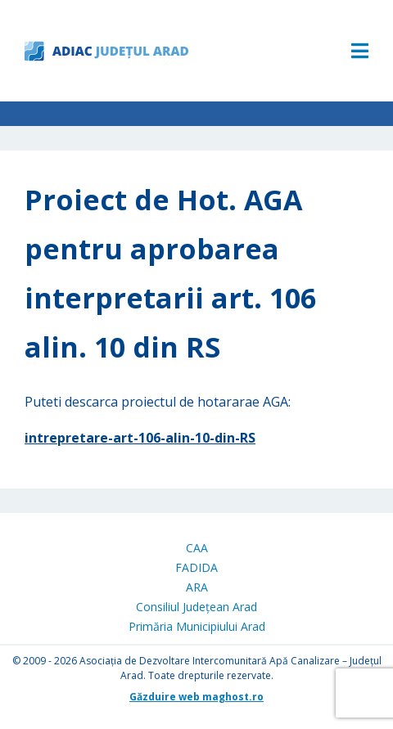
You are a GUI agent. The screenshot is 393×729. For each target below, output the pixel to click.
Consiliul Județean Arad (196, 606)
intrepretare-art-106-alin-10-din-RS (140, 438)
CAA (197, 548)
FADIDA (196, 567)
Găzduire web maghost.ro (196, 697)
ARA (197, 587)
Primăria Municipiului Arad (197, 626)
